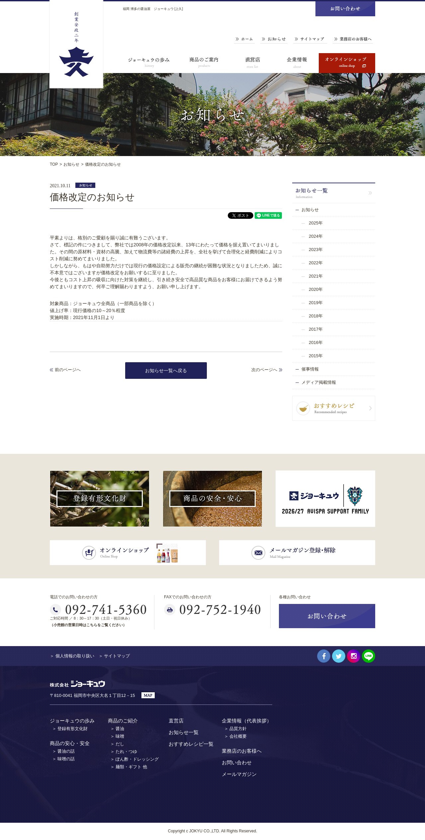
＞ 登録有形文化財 (70, 728)
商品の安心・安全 (70, 743)
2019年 (316, 302)
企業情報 (297, 63)
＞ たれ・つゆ (123, 751)
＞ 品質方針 (235, 728)
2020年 (316, 289)
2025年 (316, 222)
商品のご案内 (204, 63)
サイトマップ (310, 39)
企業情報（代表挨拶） (247, 720)
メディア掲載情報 (318, 382)
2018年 (316, 315)
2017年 (316, 329)
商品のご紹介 (123, 720)
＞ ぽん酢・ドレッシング (134, 759)
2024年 (316, 236)
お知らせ (274, 39)
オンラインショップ (347, 63)
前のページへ (68, 369)
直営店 (252, 63)
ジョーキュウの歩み (149, 63)
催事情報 (310, 369)
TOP (54, 164)
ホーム (244, 39)
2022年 (316, 262)
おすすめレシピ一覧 (191, 744)
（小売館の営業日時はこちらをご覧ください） (88, 625)
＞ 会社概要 (235, 736)
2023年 (316, 249)
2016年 (316, 342)
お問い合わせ (237, 762)
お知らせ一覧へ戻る (166, 370)
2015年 (316, 355)
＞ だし (117, 743)
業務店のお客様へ (353, 39)
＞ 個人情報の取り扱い (72, 655)
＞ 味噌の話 (63, 758)
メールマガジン (239, 774)
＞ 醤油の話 (63, 751)
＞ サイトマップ (114, 655)
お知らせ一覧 (184, 732)
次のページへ (264, 369)
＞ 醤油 (117, 728)
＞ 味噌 (117, 736)
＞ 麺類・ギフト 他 (128, 766)
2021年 (316, 276)
